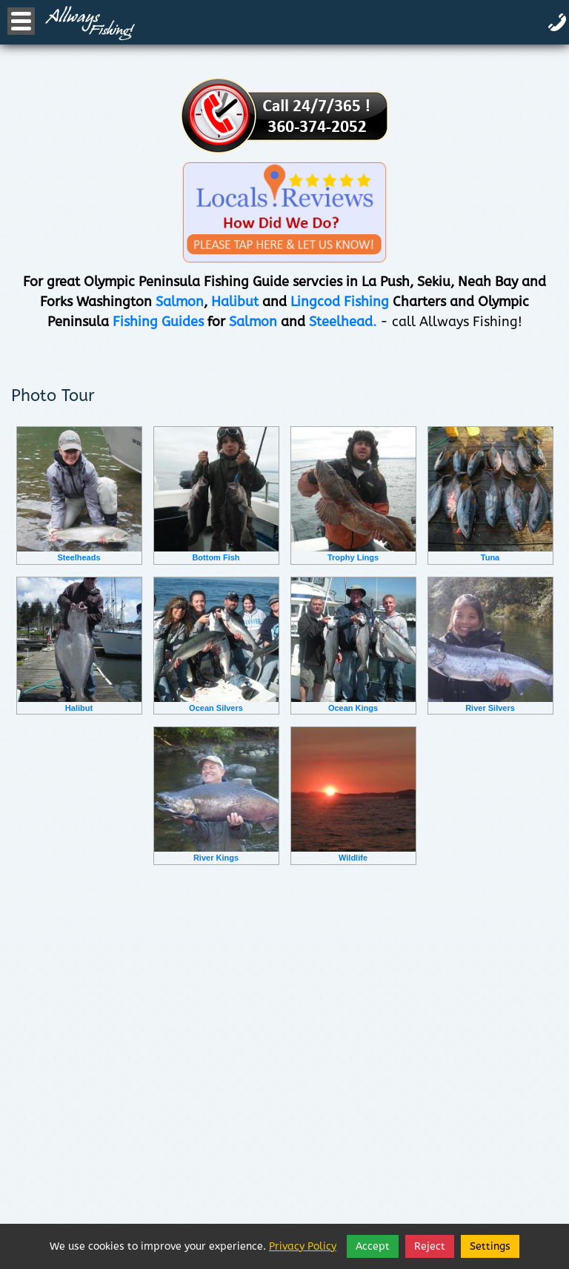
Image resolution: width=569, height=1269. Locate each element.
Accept (373, 1246)
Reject (429, 1246)
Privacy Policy (302, 1246)
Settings (490, 1246)
